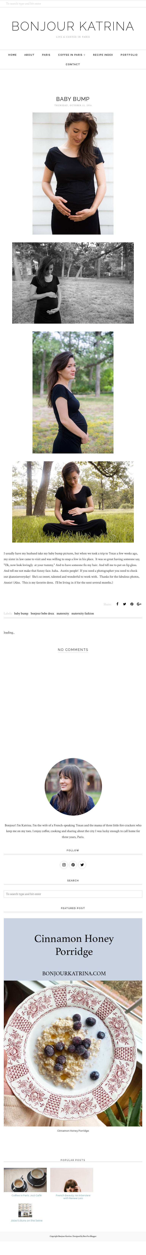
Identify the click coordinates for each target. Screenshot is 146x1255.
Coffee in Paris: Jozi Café (27, 1209)
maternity (63, 627)
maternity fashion (82, 627)
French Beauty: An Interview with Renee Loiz (73, 1211)
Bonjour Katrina (73, 33)
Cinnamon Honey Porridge (73, 1144)
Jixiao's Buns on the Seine (27, 1234)
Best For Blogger (89, 1250)
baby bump (21, 627)
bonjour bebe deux (42, 627)
